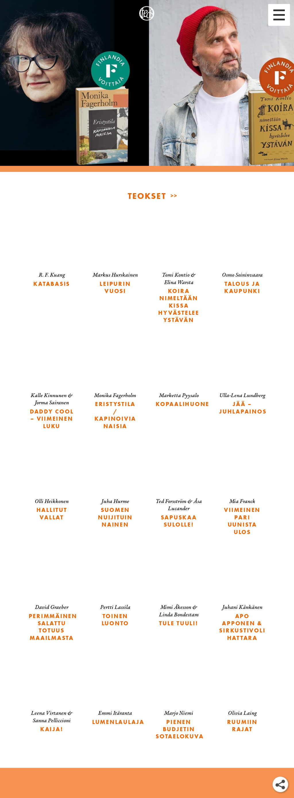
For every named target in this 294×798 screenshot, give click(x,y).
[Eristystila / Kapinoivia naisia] (115, 387)
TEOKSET (147, 195)
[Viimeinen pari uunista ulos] (242, 493)
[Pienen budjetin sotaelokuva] (178, 701)
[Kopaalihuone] (178, 376)
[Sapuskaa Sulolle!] (178, 489)
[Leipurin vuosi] (115, 259)
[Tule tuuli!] (178, 591)
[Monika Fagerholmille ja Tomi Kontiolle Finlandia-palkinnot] (147, 86)
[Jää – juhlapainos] (242, 380)
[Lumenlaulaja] (115, 694)
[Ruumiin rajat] (242, 697)
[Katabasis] (52, 256)
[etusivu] (147, 13)
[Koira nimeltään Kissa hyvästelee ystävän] (178, 274)
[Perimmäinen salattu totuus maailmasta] (52, 599)
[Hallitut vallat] (52, 485)
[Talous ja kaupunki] (242, 259)
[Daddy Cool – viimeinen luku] (52, 387)
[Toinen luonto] (115, 591)
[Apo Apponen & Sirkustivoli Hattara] (242, 599)
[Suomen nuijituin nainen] (115, 489)
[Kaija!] (52, 697)
